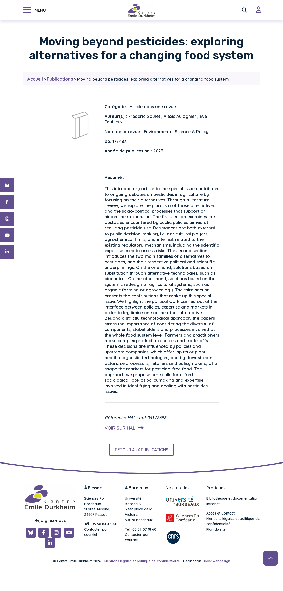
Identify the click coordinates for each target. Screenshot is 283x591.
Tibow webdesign (216, 561)
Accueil (35, 79)
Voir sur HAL (123, 428)
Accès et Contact (220, 513)
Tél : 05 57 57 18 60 (141, 529)
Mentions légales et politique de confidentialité (233, 521)
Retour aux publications (141, 449)
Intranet (213, 504)
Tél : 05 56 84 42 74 (100, 524)
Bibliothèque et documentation (232, 498)
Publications (60, 79)
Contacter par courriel (96, 532)
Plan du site (216, 529)
